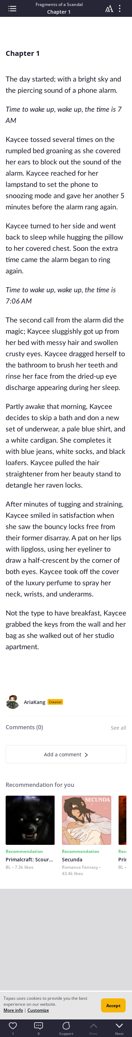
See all (118, 727)
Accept (113, 1006)
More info (13, 1010)
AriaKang (34, 702)
